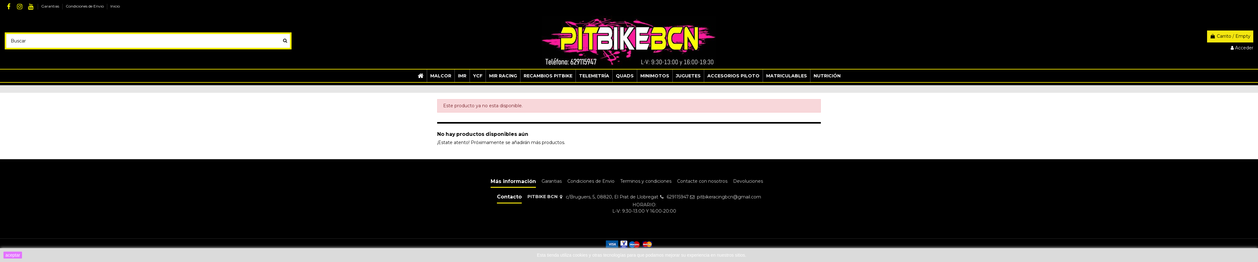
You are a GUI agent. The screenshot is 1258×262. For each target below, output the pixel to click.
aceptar (12, 255)
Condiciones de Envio (85, 6)
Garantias (50, 6)
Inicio (115, 6)
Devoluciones (748, 181)
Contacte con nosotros (702, 181)
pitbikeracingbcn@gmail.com (729, 197)
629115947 (678, 197)
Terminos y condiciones (645, 181)
